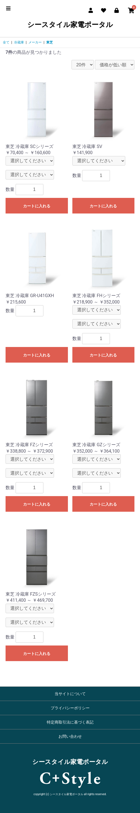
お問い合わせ (70, 736)
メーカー (35, 42)
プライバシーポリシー (70, 708)
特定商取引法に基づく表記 (70, 722)
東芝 (49, 42)
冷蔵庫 (19, 42)
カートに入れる (36, 206)
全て (6, 42)
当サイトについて (70, 693)
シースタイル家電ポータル (70, 25)
